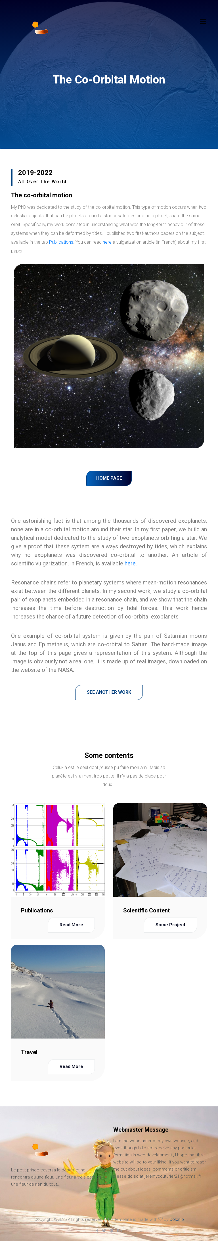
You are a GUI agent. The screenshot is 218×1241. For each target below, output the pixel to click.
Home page (109, 478)
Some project (170, 924)
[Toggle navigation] (203, 21)
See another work (109, 692)
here (107, 242)
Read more (71, 924)
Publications (61, 242)
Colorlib (176, 1219)
